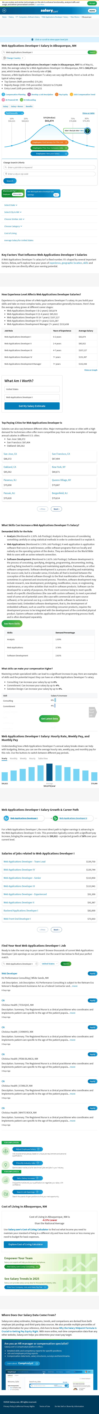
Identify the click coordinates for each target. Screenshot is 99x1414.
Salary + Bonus (17, 106)
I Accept (92, 3)
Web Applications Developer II (73, 818)
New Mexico (75, 17)
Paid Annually (14, 113)
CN (3, 1000)
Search (92, 52)
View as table (88, 113)
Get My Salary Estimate (32, 406)
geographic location (72, 262)
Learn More (40, 5)
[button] (14, 58)
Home (4, 17)
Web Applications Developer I (24, 818)
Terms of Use (44, 1406)
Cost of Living (10, 233)
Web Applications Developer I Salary (55, 17)
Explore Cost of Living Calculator (26, 1244)
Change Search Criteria (13, 162)
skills (85, 262)
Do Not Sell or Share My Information (69, 1406)
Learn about (22, 1363)
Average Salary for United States (18, 240)
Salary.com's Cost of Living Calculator (28, 1229)
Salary (11, 17)
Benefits (29, 106)
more (74, 986)
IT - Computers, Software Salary (28, 17)
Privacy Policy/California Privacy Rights (19, 1406)
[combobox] (49, 52)
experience (55, 262)
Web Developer (9, 973)
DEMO (92, 10)
